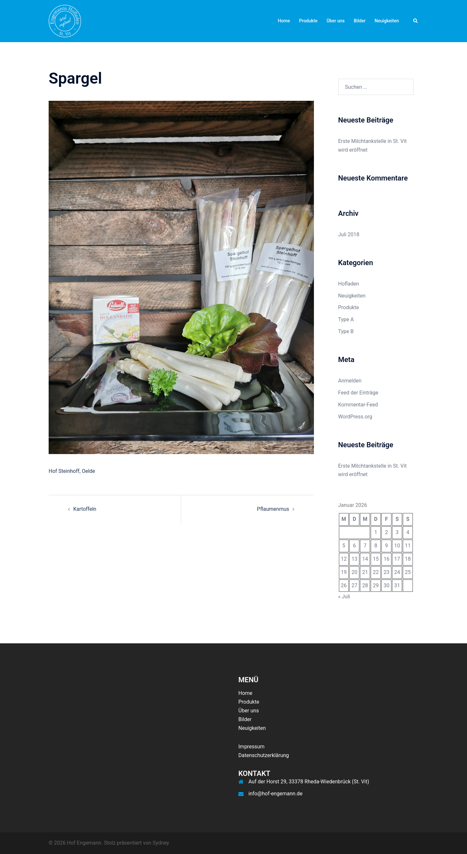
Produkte (308, 20)
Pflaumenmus (273, 509)
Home (284, 20)
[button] (415, 21)
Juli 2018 (348, 234)
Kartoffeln (84, 509)
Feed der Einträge (358, 393)
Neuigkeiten (387, 20)
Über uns (336, 20)
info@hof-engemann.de (275, 793)
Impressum (251, 746)
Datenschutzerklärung (263, 755)
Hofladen (348, 284)
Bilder (359, 20)
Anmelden (350, 381)
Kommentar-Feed (358, 405)
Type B (346, 331)
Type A (346, 319)
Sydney (161, 843)
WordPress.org (355, 417)
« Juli (344, 596)
